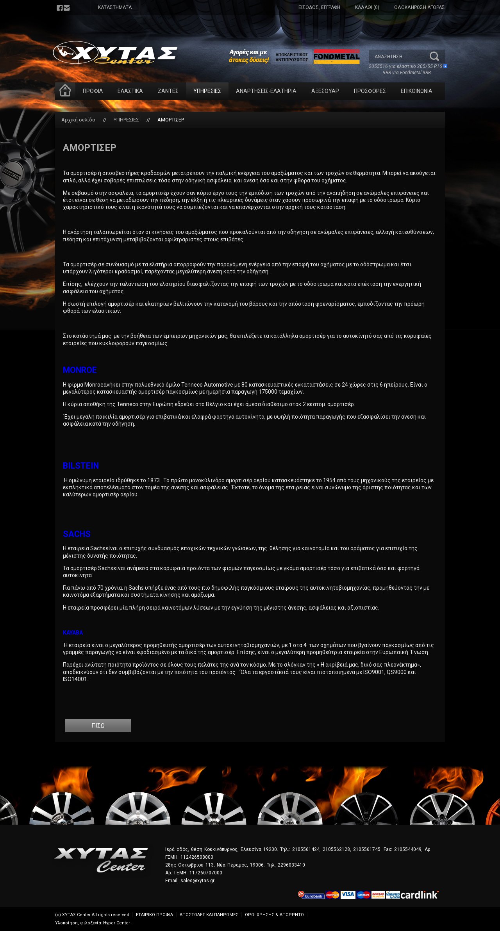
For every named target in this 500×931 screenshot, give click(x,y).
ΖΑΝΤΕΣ (168, 91)
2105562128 (336, 849)
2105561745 (366, 849)
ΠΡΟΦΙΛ (93, 91)
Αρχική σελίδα (78, 120)
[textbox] (399, 56)
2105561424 (306, 849)
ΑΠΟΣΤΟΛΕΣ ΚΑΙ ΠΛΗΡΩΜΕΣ (209, 914)
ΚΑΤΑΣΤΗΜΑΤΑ (115, 7)
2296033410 (291, 865)
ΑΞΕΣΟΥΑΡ (325, 91)
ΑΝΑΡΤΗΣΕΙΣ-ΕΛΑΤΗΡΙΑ (266, 91)
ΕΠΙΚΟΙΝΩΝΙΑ (416, 91)
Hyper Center (116, 923)
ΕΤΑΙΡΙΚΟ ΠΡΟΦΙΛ (154, 914)
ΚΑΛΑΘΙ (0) (367, 7)
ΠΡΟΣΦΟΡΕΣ (370, 91)
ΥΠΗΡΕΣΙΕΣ (207, 91)
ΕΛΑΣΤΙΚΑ (130, 91)
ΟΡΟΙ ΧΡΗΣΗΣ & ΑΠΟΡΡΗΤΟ (274, 914)
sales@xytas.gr (197, 880)
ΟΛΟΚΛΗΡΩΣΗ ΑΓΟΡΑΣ (419, 7)
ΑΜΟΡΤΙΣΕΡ (170, 120)
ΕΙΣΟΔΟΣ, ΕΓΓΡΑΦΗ (319, 7)
